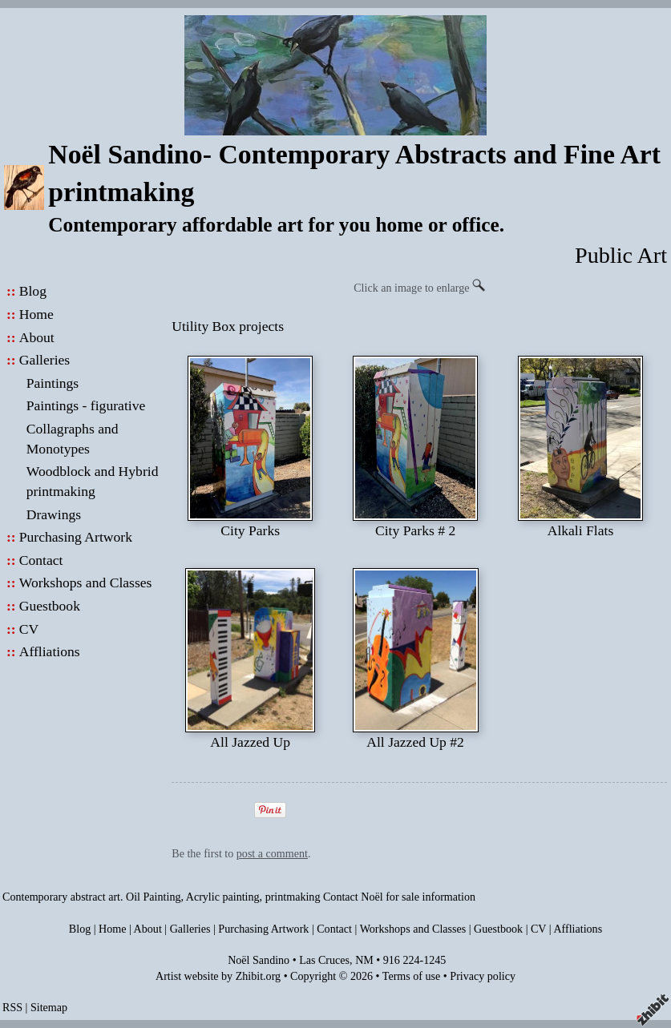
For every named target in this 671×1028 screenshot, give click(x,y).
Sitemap (48, 1007)
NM (364, 959)
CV (28, 629)
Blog (32, 291)
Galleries (45, 360)
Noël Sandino (258, 959)
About (37, 337)
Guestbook (49, 606)
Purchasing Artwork (75, 537)
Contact (41, 560)
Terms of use (411, 976)
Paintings (52, 383)
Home (36, 314)
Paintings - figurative (86, 405)
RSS (12, 1007)
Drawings (53, 514)
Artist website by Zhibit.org (218, 976)
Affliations (49, 651)
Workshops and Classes (85, 582)
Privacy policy (482, 976)
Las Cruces (324, 959)
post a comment (272, 853)
